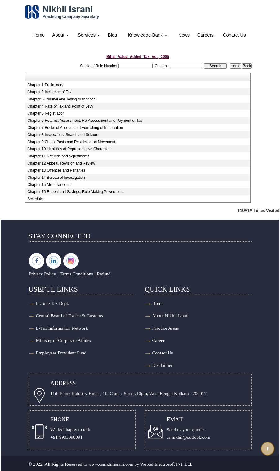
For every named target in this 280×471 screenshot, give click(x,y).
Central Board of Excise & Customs (69, 315)
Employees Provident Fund (61, 352)
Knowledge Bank (147, 34)
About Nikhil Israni (170, 315)
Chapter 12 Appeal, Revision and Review (61, 163)
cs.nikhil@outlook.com (188, 437)
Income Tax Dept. (52, 303)
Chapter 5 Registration (45, 113)
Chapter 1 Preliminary (45, 85)
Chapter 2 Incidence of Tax (49, 92)
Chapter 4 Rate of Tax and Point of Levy (60, 106)
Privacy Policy (42, 273)
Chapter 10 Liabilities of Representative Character (68, 149)
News (184, 34)
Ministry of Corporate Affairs (63, 340)
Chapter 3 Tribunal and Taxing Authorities (61, 99)
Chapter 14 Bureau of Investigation (56, 177)
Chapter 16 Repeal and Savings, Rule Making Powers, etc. (75, 192)
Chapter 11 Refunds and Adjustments (58, 156)
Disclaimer (162, 365)
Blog (112, 34)
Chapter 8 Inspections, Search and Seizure (62, 135)
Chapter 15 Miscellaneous (48, 185)
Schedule (35, 199)
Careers (205, 34)
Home (38, 34)
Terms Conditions (76, 273)
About (60, 34)
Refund (103, 273)
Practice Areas (165, 328)
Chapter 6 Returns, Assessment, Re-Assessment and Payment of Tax (84, 120)
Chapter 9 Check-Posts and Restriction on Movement (71, 142)
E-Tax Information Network (62, 328)
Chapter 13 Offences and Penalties (56, 170)
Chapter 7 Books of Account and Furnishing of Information (75, 127)
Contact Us (234, 34)
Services (89, 34)
